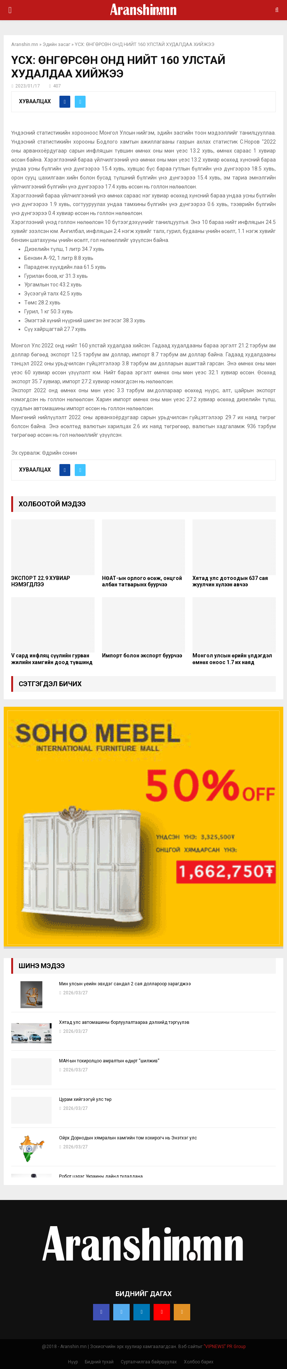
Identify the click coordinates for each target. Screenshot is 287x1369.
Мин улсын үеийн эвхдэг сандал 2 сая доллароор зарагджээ (125, 983)
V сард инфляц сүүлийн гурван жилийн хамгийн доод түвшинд (52, 659)
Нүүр (73, 1362)
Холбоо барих (198, 1362)
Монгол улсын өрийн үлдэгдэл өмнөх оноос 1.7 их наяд (232, 659)
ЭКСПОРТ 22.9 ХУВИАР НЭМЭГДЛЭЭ (40, 581)
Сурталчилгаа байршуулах (149, 1362)
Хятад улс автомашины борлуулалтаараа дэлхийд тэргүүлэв (124, 1022)
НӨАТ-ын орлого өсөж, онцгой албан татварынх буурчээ (142, 581)
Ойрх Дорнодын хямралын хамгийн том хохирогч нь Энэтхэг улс (128, 1138)
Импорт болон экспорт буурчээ (142, 656)
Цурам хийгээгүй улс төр (85, 1099)
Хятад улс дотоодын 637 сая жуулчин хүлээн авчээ (230, 581)
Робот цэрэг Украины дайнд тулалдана (101, 1176)
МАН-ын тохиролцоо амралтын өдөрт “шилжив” (109, 1060)
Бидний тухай (99, 1362)
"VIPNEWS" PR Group (225, 1346)
